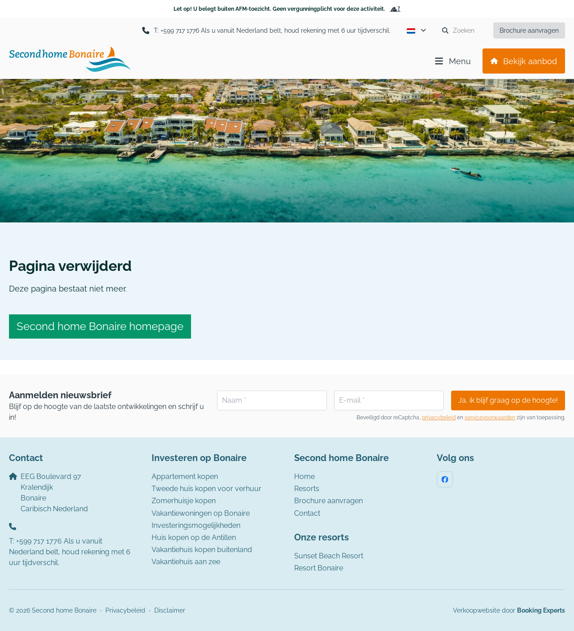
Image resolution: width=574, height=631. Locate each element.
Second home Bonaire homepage (100, 326)
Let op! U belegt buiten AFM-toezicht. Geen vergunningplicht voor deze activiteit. (287, 9)
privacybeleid (439, 417)
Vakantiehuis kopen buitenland (202, 549)
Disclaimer (169, 610)
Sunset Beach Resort (328, 556)
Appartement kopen (185, 476)
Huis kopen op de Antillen (194, 537)
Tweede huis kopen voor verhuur (206, 488)
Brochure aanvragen (328, 500)
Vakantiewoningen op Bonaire (201, 513)
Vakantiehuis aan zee (186, 561)
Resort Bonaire (318, 568)
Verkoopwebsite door (509, 610)
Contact (307, 513)
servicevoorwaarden (490, 417)
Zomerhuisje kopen (184, 500)
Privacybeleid (125, 610)
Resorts (306, 488)
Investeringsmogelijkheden (196, 525)
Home (304, 476)
